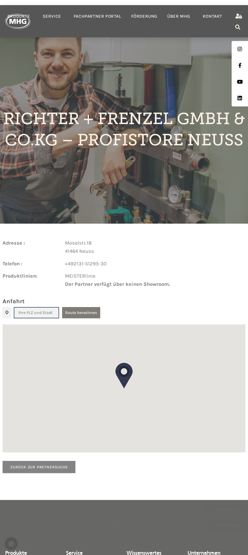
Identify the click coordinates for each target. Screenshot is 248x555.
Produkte (20, 16)
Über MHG (180, 16)
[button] (124, 375)
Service (53, 16)
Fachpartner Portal (97, 16)
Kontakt (212, 16)
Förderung (144, 16)
